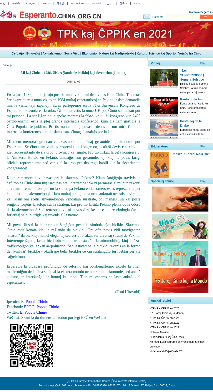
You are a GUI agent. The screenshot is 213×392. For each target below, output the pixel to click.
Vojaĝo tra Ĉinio (189, 53)
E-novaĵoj (33, 53)
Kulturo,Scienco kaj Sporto (156, 53)
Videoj (7, 65)
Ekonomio (89, 53)
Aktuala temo (52, 53)
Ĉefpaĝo (18, 53)
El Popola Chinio (33, 312)
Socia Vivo (72, 53)
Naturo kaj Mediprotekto (116, 53)
